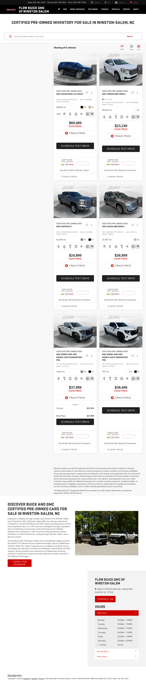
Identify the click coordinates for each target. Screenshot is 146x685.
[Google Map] (44, 619)
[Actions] (91, 92)
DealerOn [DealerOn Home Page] (26, 679)
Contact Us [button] (105, 599)
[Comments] (88, 114)
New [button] (65, 9)
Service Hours (117, 651)
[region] (75, 412)
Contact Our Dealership (20, 563)
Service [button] (126, 9)
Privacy (41, 679)
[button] (94, 69)
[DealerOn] (15, 675)
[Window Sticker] (92, 114)
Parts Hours (117, 656)
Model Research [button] (77, 9)
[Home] (58, 9)
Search (130, 36)
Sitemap (34, 679)
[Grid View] (131, 48)
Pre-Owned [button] (93, 9)
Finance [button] (104, 9)
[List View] (138, 48)
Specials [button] (116, 9)
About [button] (136, 9)
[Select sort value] (123, 47)
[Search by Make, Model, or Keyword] (69, 36)
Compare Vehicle (69, 176)
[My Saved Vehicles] (134, 2)
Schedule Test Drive (75, 145)
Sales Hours (117, 613)
